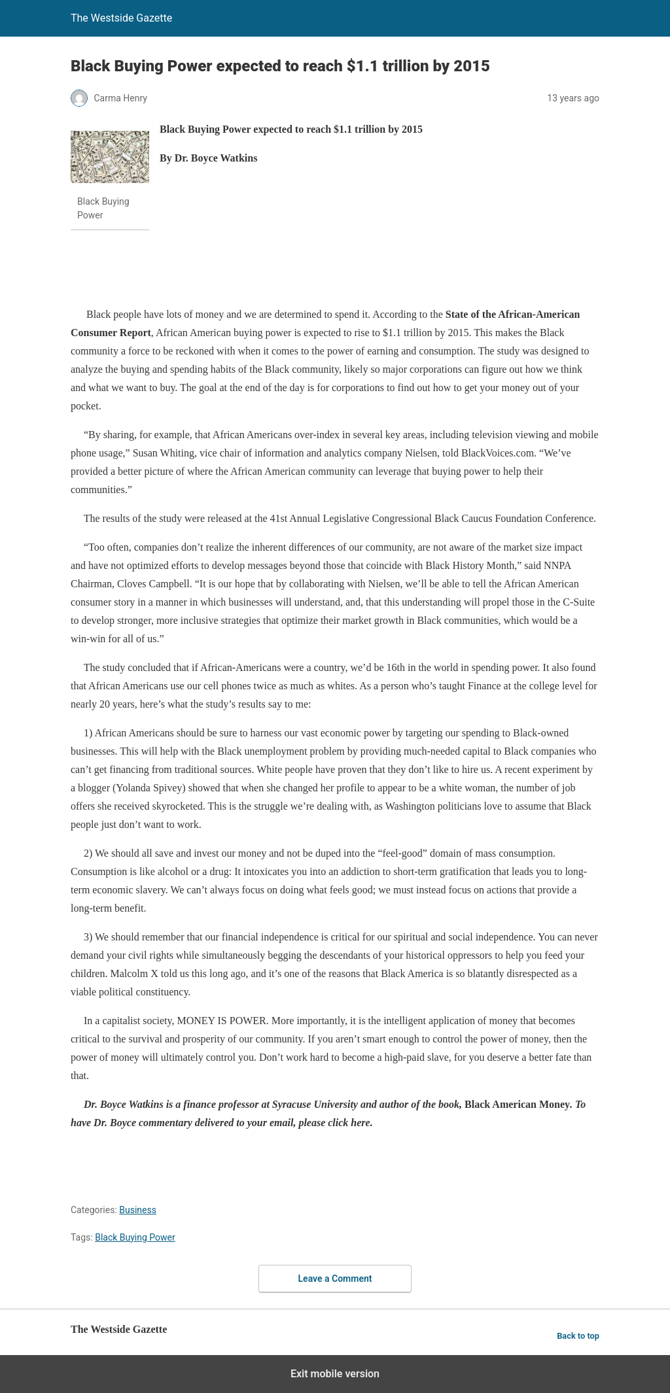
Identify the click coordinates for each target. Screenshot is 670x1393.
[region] (309, 270)
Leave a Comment (335, 1278)
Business (137, 1210)
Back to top (578, 1336)
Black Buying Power (135, 1237)
